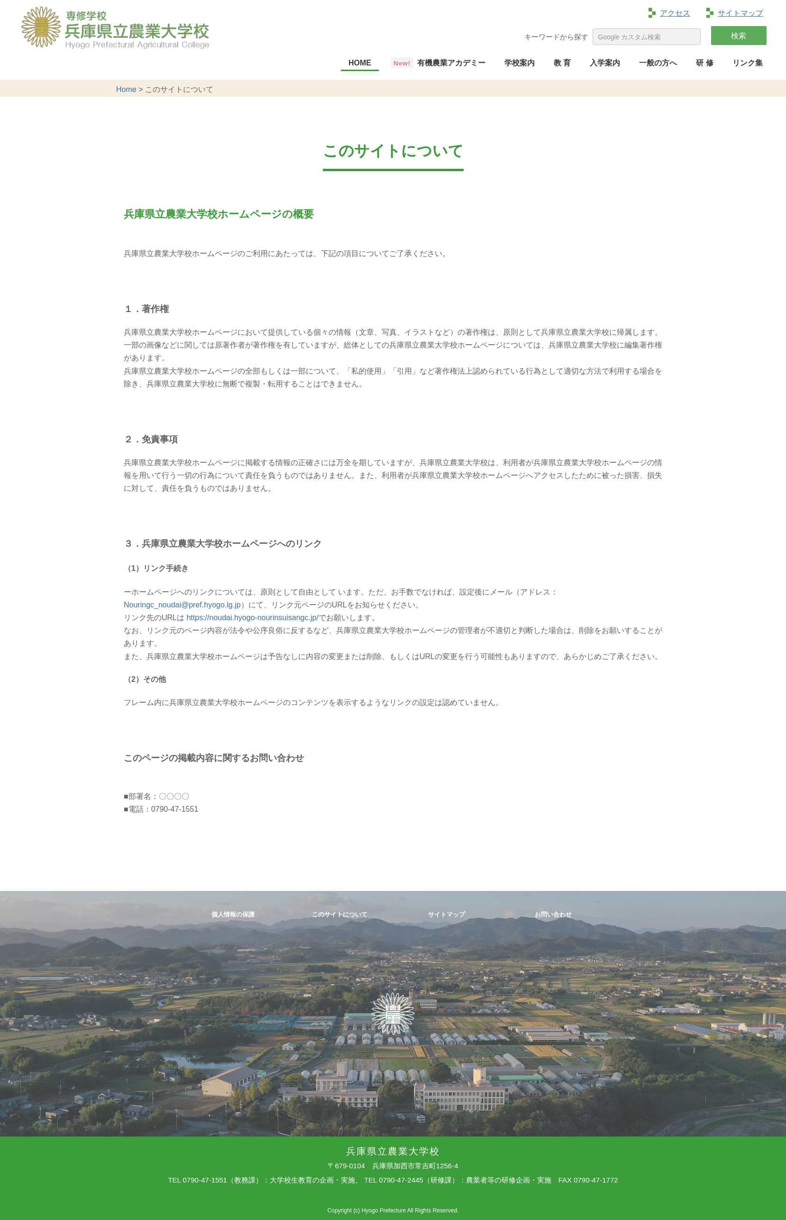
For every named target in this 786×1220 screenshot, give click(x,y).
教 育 (562, 63)
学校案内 (519, 63)
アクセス (675, 13)
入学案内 (605, 63)
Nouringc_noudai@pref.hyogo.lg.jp (182, 605)
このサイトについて (339, 914)
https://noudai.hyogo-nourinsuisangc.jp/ (252, 618)
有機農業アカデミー (451, 63)
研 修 (704, 63)
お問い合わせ (553, 914)
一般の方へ (658, 63)
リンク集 (747, 63)
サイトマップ (740, 13)
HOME (359, 63)
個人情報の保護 (233, 914)
